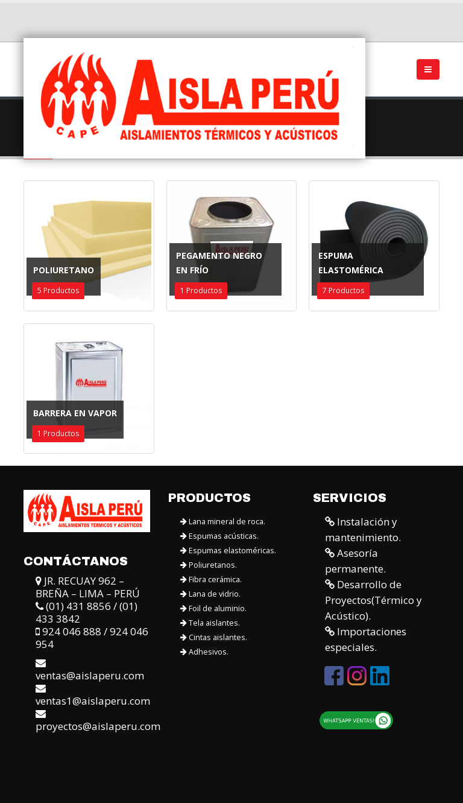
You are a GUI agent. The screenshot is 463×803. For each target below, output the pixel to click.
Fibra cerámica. (211, 579)
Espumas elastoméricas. (228, 550)
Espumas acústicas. (219, 536)
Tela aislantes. (210, 623)
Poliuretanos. (208, 565)
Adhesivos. (204, 652)
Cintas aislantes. (213, 637)
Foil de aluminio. (213, 608)
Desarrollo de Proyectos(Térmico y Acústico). (373, 600)
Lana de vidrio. (210, 594)
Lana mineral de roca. (222, 521)
